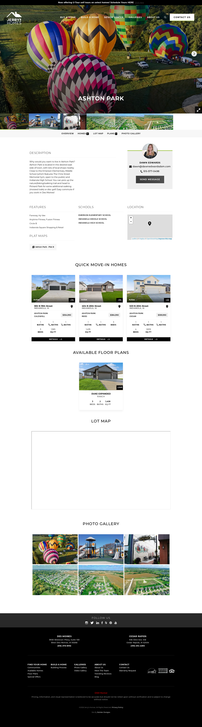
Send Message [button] (150, 179)
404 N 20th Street (91, 307)
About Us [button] (153, 17)
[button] (165, 17)
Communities (34, 668)
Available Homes (35, 671)
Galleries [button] (135, 17)
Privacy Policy (117, 707)
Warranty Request (127, 671)
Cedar (132, 316)
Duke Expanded (101, 394)
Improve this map (165, 239)
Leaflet (134, 239)
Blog (97, 677)
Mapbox (142, 239)
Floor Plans (33, 674)
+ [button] (131, 218)
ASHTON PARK (41, 313)
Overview (67, 134)
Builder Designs (103, 712)
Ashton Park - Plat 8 (43, 247)
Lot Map (98, 134)
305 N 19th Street (43, 307)
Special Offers (34, 677)
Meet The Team (102, 671)
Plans (112, 134)
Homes (83, 134)
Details (53, 339)
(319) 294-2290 (138, 646)
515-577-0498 (150, 171)
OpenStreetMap (152, 239)
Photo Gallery (131, 134)
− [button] (131, 222)
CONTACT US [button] (182, 17)
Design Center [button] (114, 17)
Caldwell (39, 316)
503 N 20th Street (138, 307)
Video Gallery (80, 671)
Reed (84, 316)
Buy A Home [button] (68, 17)
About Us (99, 668)
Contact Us (124, 668)
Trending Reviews (103, 674)
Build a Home (90, 17)
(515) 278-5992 (64, 646)
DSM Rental (101, 693)
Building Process (58, 668)
